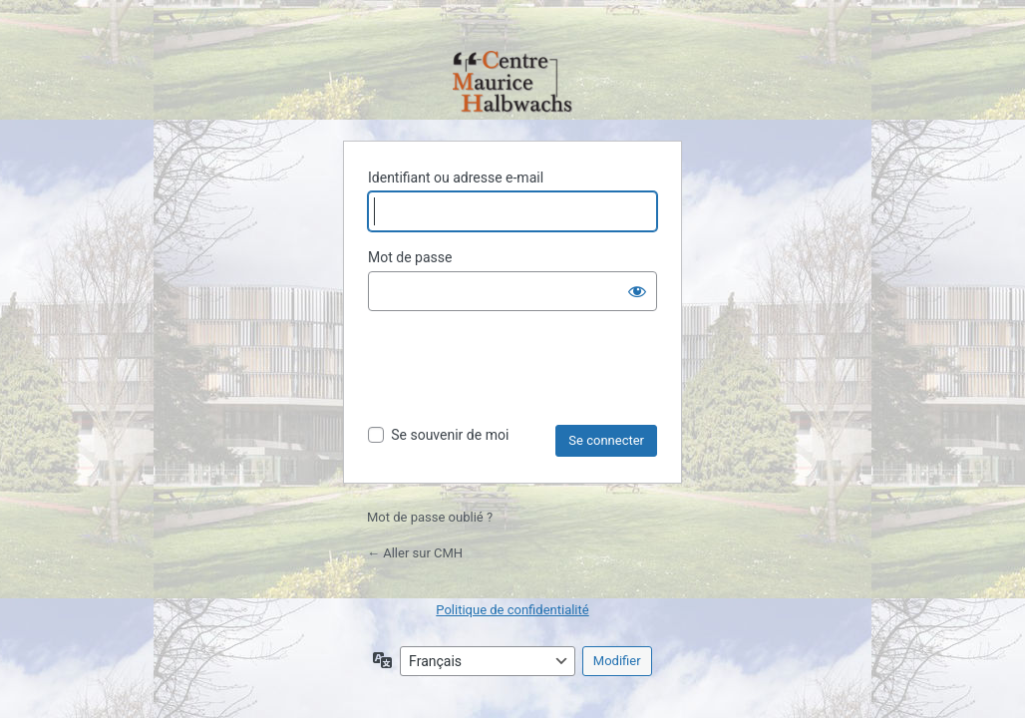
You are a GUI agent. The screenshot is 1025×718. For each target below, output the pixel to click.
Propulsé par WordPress (512, 83)
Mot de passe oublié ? (430, 517)
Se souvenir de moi (450, 435)
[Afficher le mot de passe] (637, 291)
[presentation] (519, 376)
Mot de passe (410, 257)
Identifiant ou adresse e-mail (455, 177)
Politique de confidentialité (512, 609)
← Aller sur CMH (415, 552)
